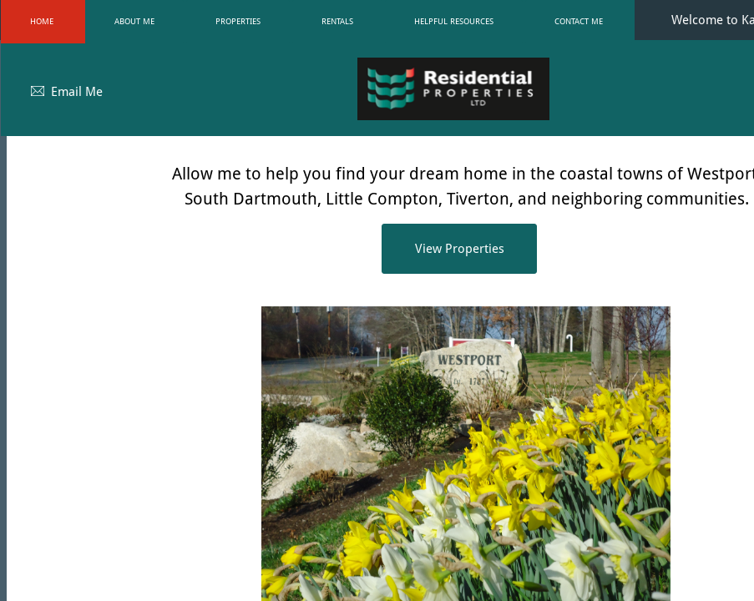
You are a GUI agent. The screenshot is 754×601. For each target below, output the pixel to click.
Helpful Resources (453, 21)
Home (41, 21)
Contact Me (578, 21)
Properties (238, 21)
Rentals (337, 21)
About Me (134, 21)
